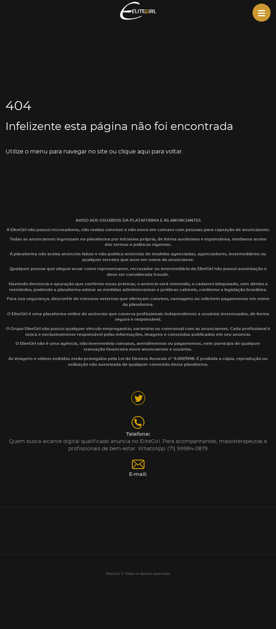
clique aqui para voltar (150, 152)
